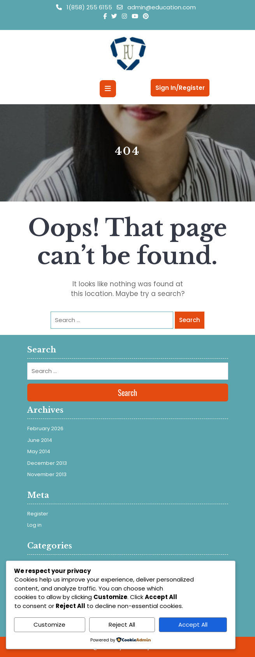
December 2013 (47, 463)
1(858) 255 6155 (85, 7)
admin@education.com (156, 7)
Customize (49, 624)
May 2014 (38, 451)
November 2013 (47, 474)
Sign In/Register (180, 88)
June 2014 (39, 440)
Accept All (193, 624)
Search (189, 320)
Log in (34, 525)
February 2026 (45, 428)
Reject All (122, 624)
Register (37, 513)
